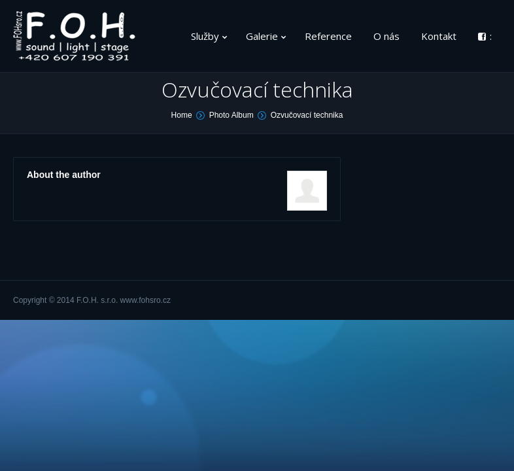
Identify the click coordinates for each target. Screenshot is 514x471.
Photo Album (231, 115)
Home (181, 115)
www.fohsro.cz (145, 300)
